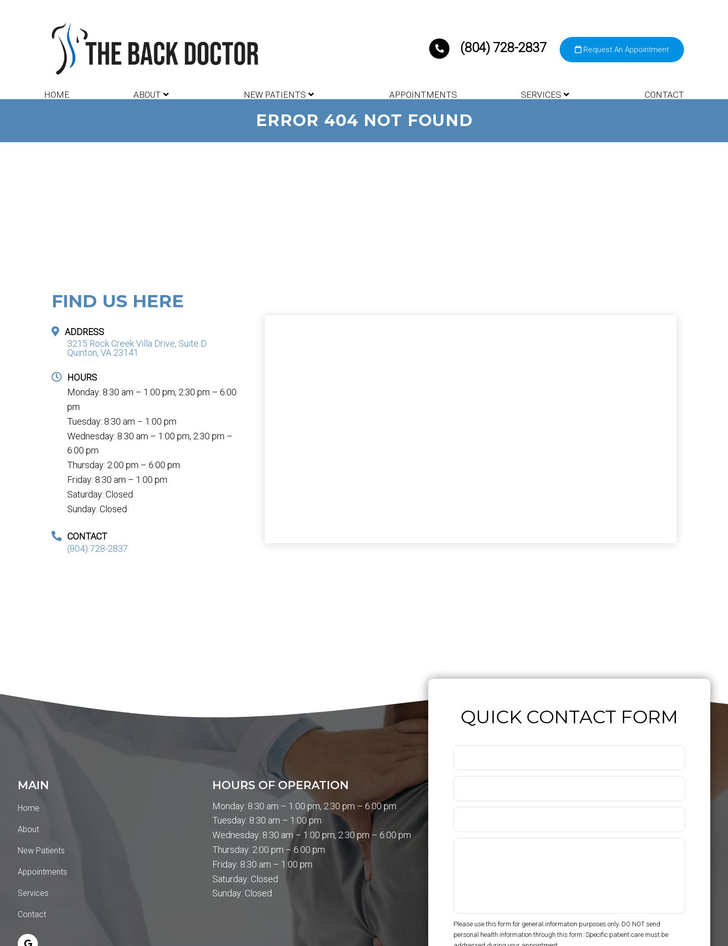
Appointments (423, 95)
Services (541, 95)
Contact (664, 95)
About (147, 95)
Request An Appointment (622, 49)
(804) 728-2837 (489, 47)
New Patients (275, 95)
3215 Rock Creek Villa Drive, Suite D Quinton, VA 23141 (137, 348)
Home (56, 95)
